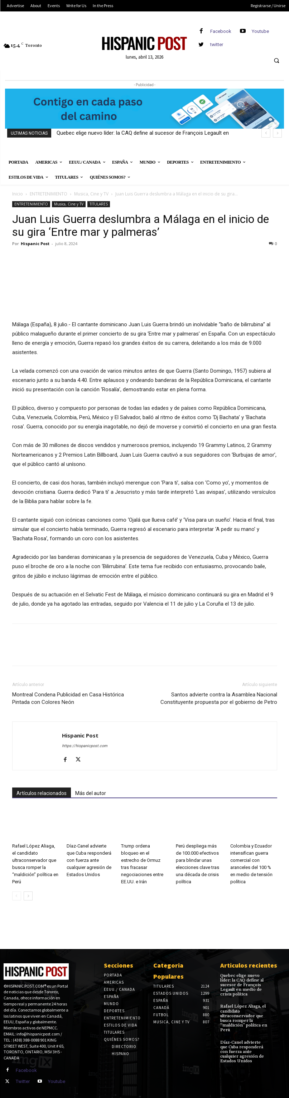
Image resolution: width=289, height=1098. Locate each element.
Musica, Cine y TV (91, 194)
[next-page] (28, 895)
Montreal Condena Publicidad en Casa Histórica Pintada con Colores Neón (68, 698)
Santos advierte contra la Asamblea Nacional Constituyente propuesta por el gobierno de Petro (218, 698)
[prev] (265, 133)
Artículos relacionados (41, 793)
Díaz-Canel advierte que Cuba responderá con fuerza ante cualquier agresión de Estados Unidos (89, 860)
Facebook (220, 31)
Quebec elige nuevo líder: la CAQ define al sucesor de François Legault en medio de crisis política (242, 985)
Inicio (17, 194)
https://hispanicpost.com (84, 746)
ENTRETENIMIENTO (48, 194)
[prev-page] (16, 895)
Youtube (260, 31)
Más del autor (90, 793)
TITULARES (99, 204)
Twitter (23, 1081)
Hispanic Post (35, 243)
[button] (276, 61)
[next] (277, 133)
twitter (216, 44)
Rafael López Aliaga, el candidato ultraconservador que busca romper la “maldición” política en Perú (243, 1018)
